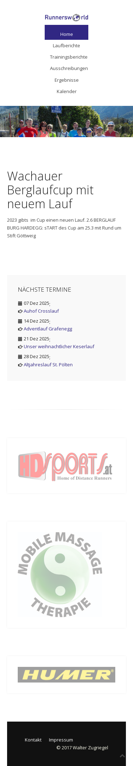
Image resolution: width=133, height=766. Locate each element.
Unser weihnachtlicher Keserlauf (59, 346)
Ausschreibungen (69, 68)
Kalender (67, 91)
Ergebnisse (67, 80)
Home (66, 34)
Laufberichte (66, 45)
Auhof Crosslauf (41, 311)
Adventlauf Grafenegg (48, 328)
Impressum (61, 740)
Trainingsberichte (69, 57)
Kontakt (33, 740)
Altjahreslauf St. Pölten (48, 364)
